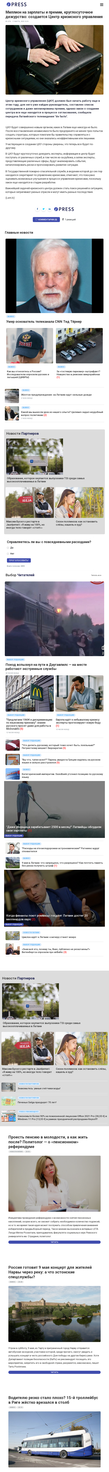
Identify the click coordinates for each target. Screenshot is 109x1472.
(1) (58, 377)
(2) (45, 415)
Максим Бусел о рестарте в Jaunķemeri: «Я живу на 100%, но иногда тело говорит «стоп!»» (25, 524)
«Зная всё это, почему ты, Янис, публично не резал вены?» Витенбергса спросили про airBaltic (56, 950)
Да (11, 547)
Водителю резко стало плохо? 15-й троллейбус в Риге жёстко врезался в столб (53, 1400)
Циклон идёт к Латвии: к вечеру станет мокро (49, 937)
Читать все (96, 575)
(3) (65, 952)
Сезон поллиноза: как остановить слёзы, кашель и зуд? (77, 523)
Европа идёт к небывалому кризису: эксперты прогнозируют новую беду (78, 721)
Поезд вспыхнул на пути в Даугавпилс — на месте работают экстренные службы (46, 667)
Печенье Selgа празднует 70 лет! (37, 1102)
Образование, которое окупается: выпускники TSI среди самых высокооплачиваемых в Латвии (46, 480)
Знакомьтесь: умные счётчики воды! (39, 1088)
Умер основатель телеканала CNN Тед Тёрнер (44, 322)
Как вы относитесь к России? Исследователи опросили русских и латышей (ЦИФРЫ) (28, 374)
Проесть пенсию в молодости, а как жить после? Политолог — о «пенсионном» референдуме (48, 1142)
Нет (12, 553)
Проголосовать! (19, 560)
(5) (21, 728)
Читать (54, 1242)
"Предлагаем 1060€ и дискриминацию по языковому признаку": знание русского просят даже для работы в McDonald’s (29, 724)
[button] (101, 5)
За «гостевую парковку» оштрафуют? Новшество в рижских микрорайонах (78, 373)
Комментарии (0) (46, 219)
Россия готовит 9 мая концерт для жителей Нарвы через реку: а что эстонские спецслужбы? (50, 1272)
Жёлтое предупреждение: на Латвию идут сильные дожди (56, 394)
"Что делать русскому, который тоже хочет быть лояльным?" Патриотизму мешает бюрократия (58, 746)
